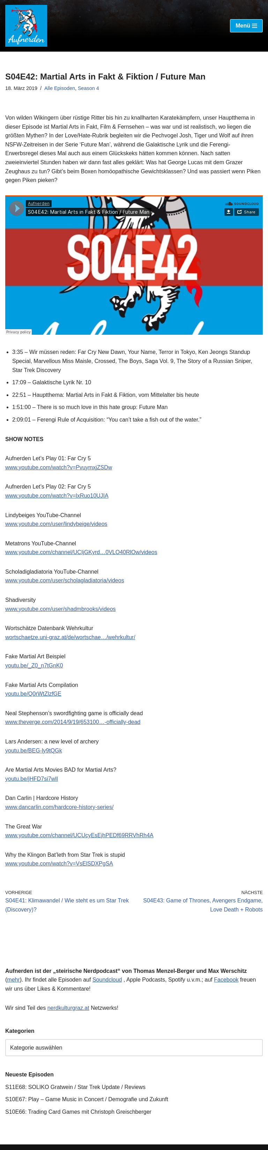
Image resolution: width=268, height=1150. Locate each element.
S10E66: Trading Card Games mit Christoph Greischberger (78, 1112)
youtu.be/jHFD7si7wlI (31, 779)
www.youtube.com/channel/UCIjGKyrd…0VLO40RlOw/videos (81, 552)
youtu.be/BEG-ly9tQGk (33, 751)
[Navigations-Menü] (246, 25)
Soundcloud (107, 980)
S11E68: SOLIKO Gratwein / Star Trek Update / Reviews (75, 1087)
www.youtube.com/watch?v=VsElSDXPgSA (59, 864)
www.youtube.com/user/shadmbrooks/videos (60, 609)
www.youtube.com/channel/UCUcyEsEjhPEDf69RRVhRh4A (79, 835)
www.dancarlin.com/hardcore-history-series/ (59, 807)
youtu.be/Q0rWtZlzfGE (33, 694)
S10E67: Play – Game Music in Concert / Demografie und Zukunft (86, 1099)
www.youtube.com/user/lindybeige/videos (56, 524)
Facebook (226, 980)
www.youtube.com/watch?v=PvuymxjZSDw (58, 467)
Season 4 (88, 88)
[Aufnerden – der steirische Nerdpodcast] (26, 26)
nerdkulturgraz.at (68, 1008)
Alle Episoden (59, 88)
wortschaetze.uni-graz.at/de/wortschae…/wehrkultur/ (70, 637)
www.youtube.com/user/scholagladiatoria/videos (64, 580)
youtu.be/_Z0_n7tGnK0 (34, 665)
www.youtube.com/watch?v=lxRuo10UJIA (57, 496)
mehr (13, 980)
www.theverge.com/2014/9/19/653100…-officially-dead (73, 722)
